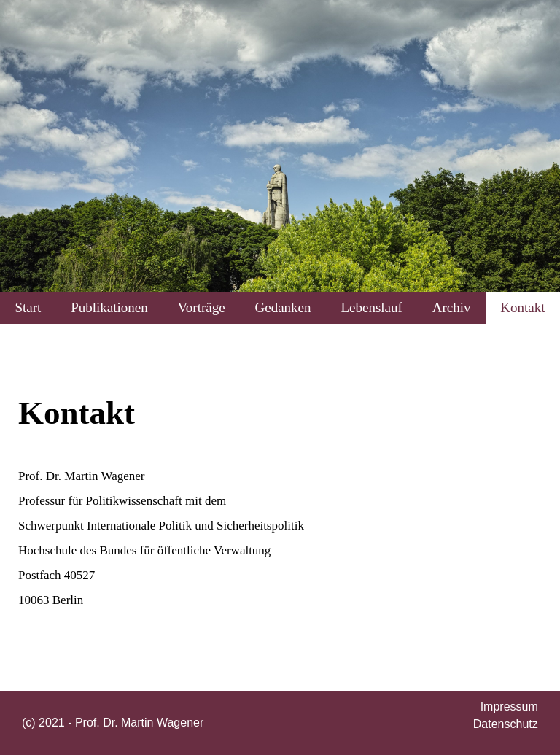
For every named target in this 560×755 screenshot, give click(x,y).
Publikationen (109, 307)
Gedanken (283, 307)
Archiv (451, 307)
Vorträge (201, 307)
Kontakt (522, 307)
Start (28, 307)
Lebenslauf (371, 307)
